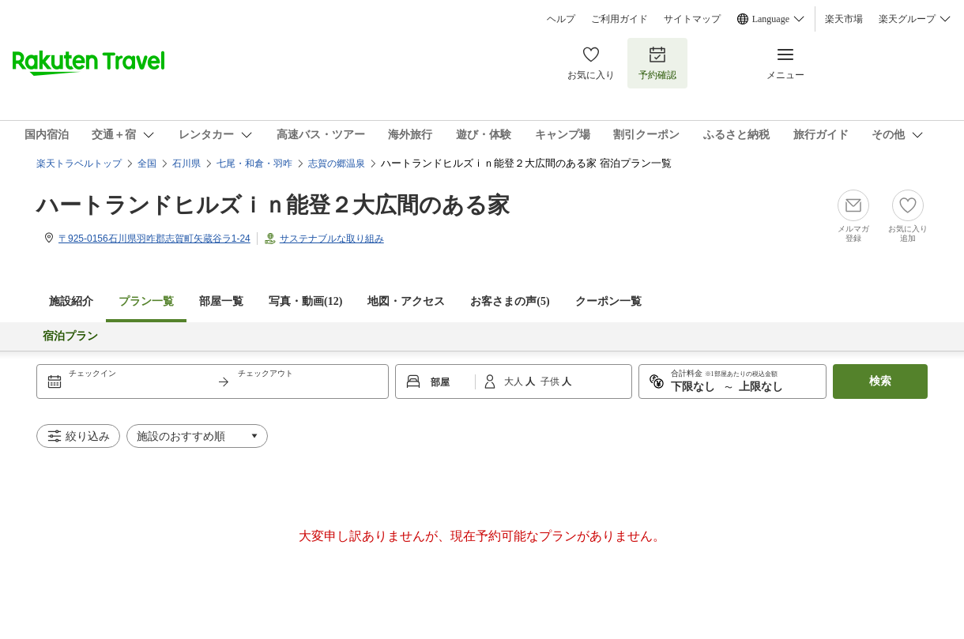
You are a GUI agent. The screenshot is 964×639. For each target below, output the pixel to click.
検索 (880, 381)
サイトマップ (692, 18)
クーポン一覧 (608, 301)
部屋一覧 (221, 301)
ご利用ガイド (619, 18)
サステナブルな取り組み (332, 238)
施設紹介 (71, 301)
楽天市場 (844, 18)
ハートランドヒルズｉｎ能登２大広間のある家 (273, 205)
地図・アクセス (406, 301)
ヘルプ (561, 18)
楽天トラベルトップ (79, 163)
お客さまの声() (509, 301)
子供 (551, 381)
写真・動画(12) (305, 301)
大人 (514, 381)
